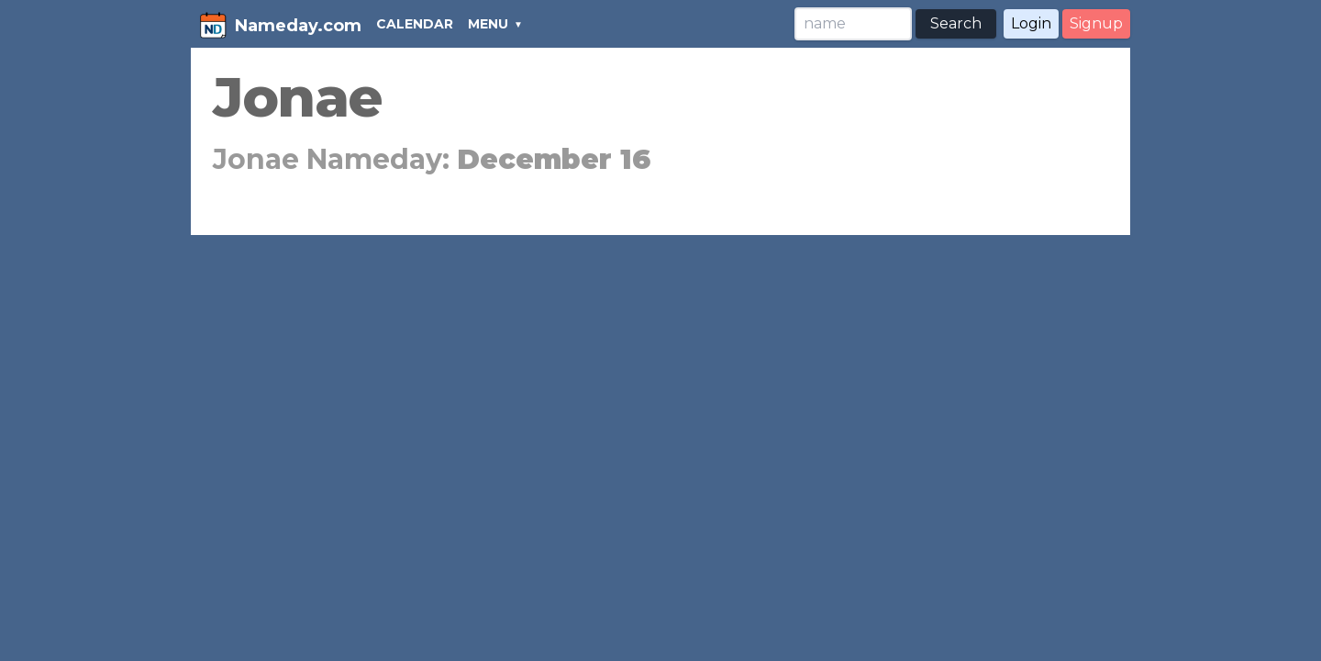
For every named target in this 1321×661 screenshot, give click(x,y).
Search (956, 23)
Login (1031, 23)
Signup (1096, 23)
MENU (488, 24)
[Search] (853, 23)
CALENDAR (414, 24)
